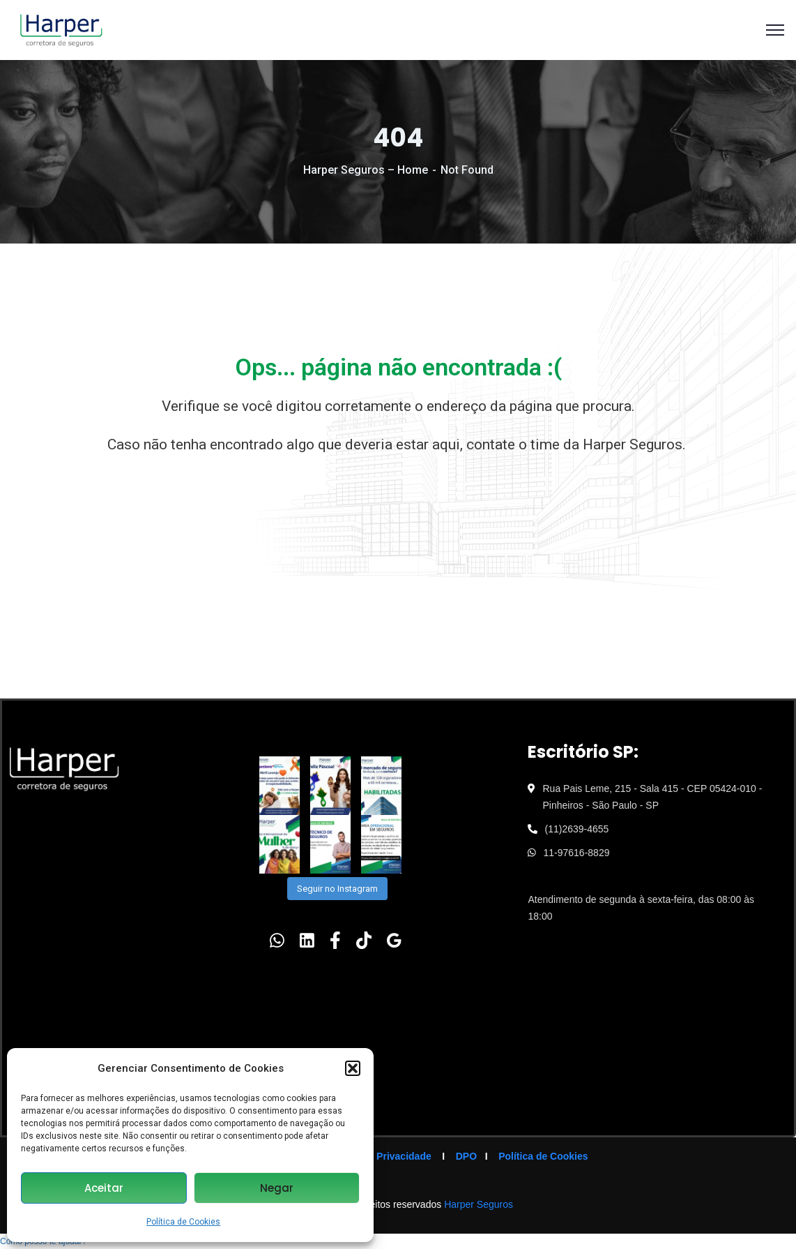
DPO (466, 1156)
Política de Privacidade (378, 1156)
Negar (276, 1188)
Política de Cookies (183, 1222)
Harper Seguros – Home (365, 170)
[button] (353, 1068)
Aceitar (103, 1188)
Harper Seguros (478, 1204)
